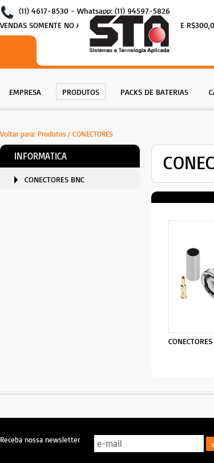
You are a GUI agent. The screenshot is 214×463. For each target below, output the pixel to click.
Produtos (52, 133)
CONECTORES (92, 133)
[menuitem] (25, 90)
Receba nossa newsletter (40, 439)
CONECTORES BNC (54, 179)
